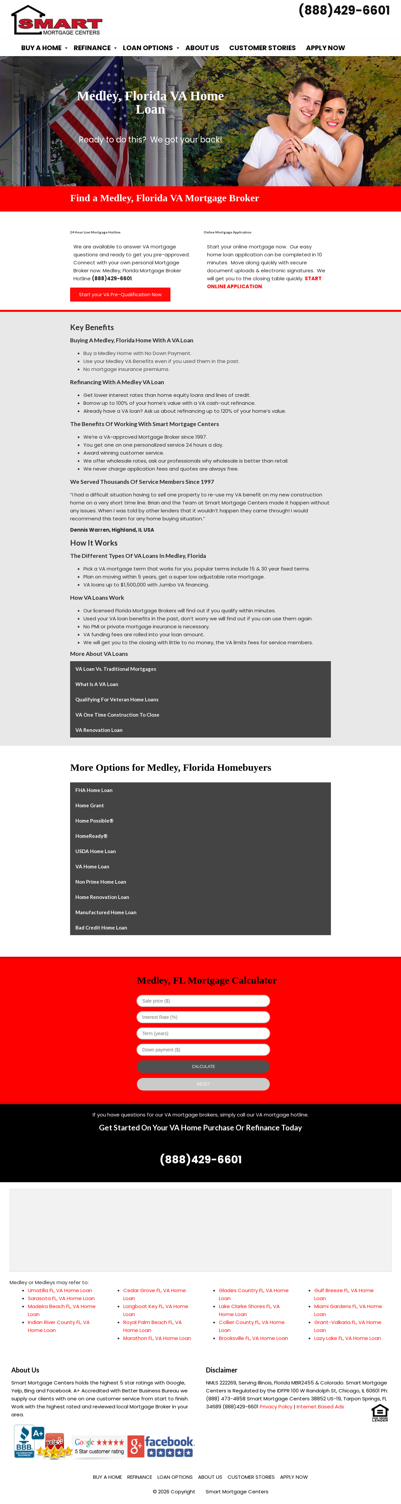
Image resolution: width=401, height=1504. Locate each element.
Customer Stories (262, 47)
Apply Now (325, 47)
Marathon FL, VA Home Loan (157, 1338)
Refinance (92, 47)
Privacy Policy (276, 1406)
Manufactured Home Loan (106, 912)
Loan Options (148, 47)
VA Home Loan (92, 866)
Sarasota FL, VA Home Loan (61, 1298)
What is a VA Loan (96, 684)
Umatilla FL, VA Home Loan (60, 1290)
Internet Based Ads (320, 1406)
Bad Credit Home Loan (101, 927)
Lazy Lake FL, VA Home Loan (347, 1338)
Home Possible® (94, 821)
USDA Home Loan (95, 851)
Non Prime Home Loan (100, 882)
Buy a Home (41, 47)
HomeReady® (91, 836)
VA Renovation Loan (99, 730)
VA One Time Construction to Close (117, 715)
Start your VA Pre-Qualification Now (120, 294)
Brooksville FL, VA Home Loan (253, 1338)
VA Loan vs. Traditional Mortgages (115, 669)
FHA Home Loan (94, 790)
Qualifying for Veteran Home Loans (116, 699)
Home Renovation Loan (102, 897)
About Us (202, 47)
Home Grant (89, 805)
